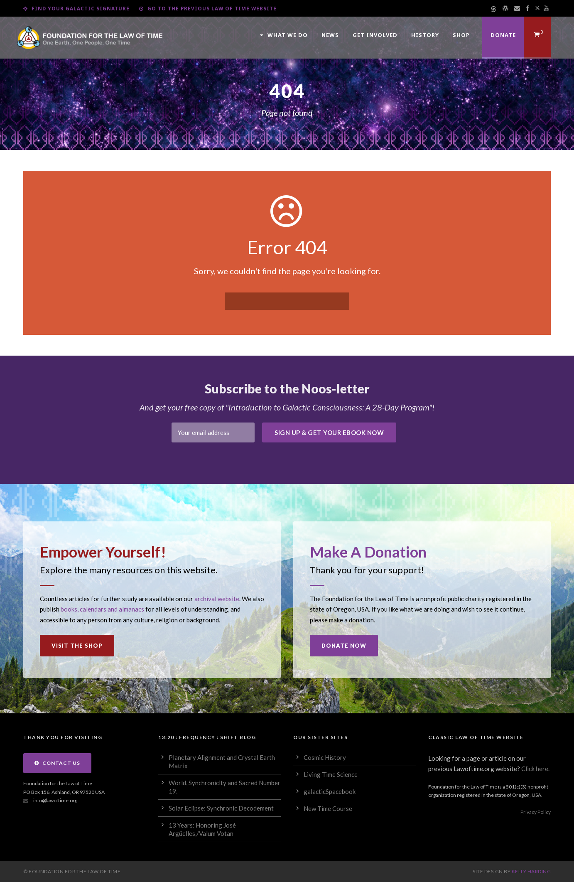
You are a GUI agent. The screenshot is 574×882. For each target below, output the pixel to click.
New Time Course (328, 808)
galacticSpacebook (330, 791)
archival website (216, 598)
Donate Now (343, 645)
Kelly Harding (531, 871)
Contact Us (57, 763)
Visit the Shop (77, 645)
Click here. (535, 768)
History (425, 35)
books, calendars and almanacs (102, 609)
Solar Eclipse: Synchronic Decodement (221, 808)
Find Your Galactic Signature (76, 8)
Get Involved (375, 35)
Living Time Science (331, 774)
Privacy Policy (535, 812)
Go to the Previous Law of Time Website (208, 8)
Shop (461, 35)
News (330, 35)
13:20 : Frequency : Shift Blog (207, 737)
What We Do (284, 35)
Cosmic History (325, 757)
